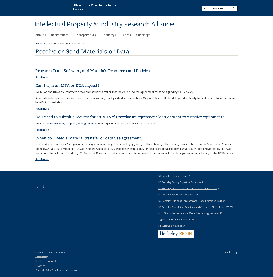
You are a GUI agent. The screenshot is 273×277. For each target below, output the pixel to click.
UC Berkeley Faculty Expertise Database (180, 182)
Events (126, 35)
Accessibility (42, 256)
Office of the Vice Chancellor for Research (95, 7)
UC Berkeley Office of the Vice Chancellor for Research (188, 188)
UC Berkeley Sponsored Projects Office (180, 194)
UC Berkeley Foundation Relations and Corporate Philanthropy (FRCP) (196, 207)
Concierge (143, 35)
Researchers (60, 35)
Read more (42, 77)
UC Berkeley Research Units (174, 176)
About (40, 35)
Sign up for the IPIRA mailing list (176, 219)
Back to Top (231, 252)
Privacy (40, 265)
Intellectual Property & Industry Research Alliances (105, 24)
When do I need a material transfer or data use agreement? (88, 138)
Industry (109, 35)
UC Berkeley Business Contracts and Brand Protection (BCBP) (192, 200)
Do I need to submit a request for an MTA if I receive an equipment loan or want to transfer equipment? (129, 117)
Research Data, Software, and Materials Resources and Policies (92, 70)
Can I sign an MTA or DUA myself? (67, 85)
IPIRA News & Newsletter (171, 225)
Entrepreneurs (86, 35)
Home (38, 43)
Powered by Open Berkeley (50, 252)
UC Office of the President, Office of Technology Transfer (190, 213)
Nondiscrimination (45, 261)
